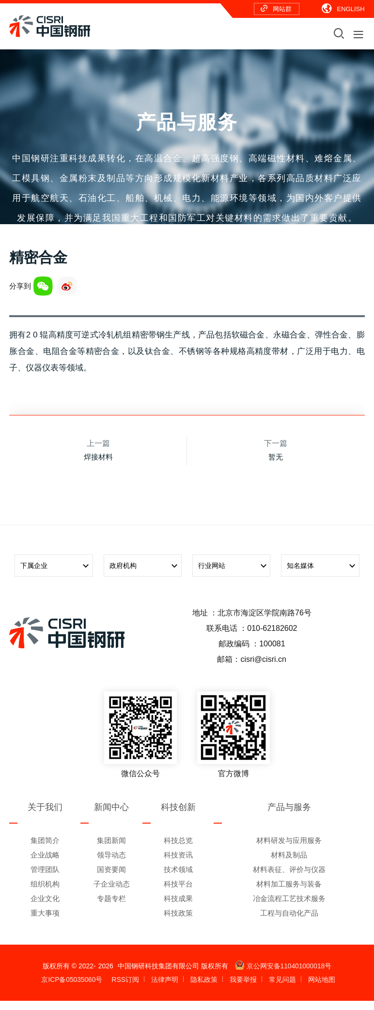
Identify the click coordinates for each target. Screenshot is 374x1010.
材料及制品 (289, 864)
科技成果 (178, 907)
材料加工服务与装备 (289, 893)
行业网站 (234, 575)
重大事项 (45, 922)
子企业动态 (112, 893)
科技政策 (178, 922)
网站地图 (321, 989)
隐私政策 (204, 989)
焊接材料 (98, 466)
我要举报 (243, 989)
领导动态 (111, 864)
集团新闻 (111, 849)
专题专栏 (111, 907)
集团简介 (45, 849)
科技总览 (178, 849)
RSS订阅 (126, 989)
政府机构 (145, 575)
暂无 (275, 466)
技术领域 (178, 878)
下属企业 (56, 575)
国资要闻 (111, 878)
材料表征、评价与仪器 (289, 878)
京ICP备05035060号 (72, 989)
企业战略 (45, 864)
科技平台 (178, 893)
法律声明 (165, 989)
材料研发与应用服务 (289, 849)
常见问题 (282, 989)
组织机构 (45, 893)
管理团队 (45, 878)
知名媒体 (323, 575)
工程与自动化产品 (289, 922)
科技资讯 (178, 864)
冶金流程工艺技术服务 (289, 907)
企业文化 (45, 907)
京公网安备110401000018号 (283, 975)
